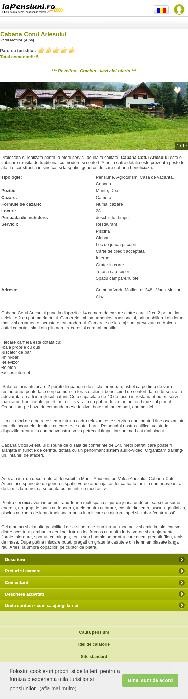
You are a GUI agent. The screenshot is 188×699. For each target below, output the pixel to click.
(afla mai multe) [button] (57, 688)
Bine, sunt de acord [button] (150, 680)
